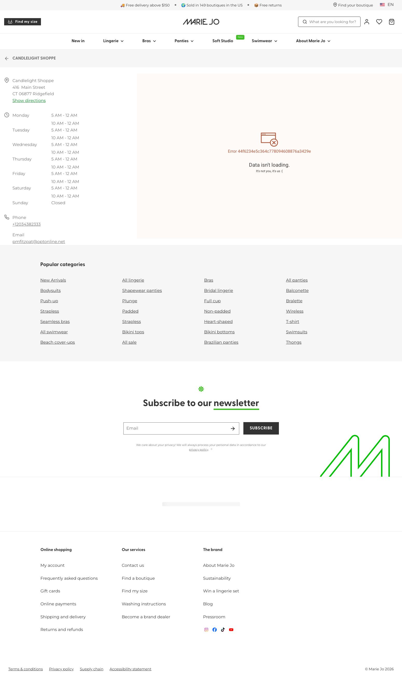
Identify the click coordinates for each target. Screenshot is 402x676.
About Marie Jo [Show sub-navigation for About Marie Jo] (313, 41)
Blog (208, 604)
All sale (129, 342)
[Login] (367, 21)
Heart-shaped (218, 321)
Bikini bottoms (219, 332)
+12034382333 (26, 224)
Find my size (23, 21)
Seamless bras (55, 321)
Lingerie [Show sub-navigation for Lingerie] (113, 41)
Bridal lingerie (218, 290)
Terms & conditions (25, 669)
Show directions (29, 100)
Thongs (294, 342)
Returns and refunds (61, 629)
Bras (208, 280)
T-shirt (292, 321)
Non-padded (217, 311)
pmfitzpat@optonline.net (38, 241)
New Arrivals (53, 280)
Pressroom (214, 617)
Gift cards (50, 591)
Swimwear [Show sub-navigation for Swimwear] (264, 41)
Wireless (295, 311)
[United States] (388, 5)
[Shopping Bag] (391, 21)
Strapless (49, 311)
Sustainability (217, 578)
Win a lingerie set (221, 591)
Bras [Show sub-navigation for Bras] (149, 41)
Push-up (49, 301)
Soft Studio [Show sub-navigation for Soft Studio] (227, 39)
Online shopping (56, 550)
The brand (213, 550)
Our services (133, 550)
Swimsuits (296, 332)
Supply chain (91, 669)
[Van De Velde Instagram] (206, 631)
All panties (297, 280)
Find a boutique (138, 578)
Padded (130, 311)
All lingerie (133, 280)
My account (52, 565)
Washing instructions (144, 604)
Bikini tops (133, 332)
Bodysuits (50, 290)
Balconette (297, 290)
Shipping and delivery (63, 617)
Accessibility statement (130, 669)
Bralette (294, 301)
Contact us (133, 565)
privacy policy (198, 449)
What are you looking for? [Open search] (329, 21)
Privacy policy (61, 669)
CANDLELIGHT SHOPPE (30, 58)
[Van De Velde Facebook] (214, 631)
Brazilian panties (221, 342)
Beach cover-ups (57, 342)
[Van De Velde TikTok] (223, 631)
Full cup (212, 301)
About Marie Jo (219, 565)
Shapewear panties (142, 290)
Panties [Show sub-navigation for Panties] (184, 41)
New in (78, 41)
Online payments (58, 604)
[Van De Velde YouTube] (231, 631)
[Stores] (353, 5)
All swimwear (54, 332)
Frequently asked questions (69, 578)
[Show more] (211, 449)
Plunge (129, 301)
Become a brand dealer (146, 617)
